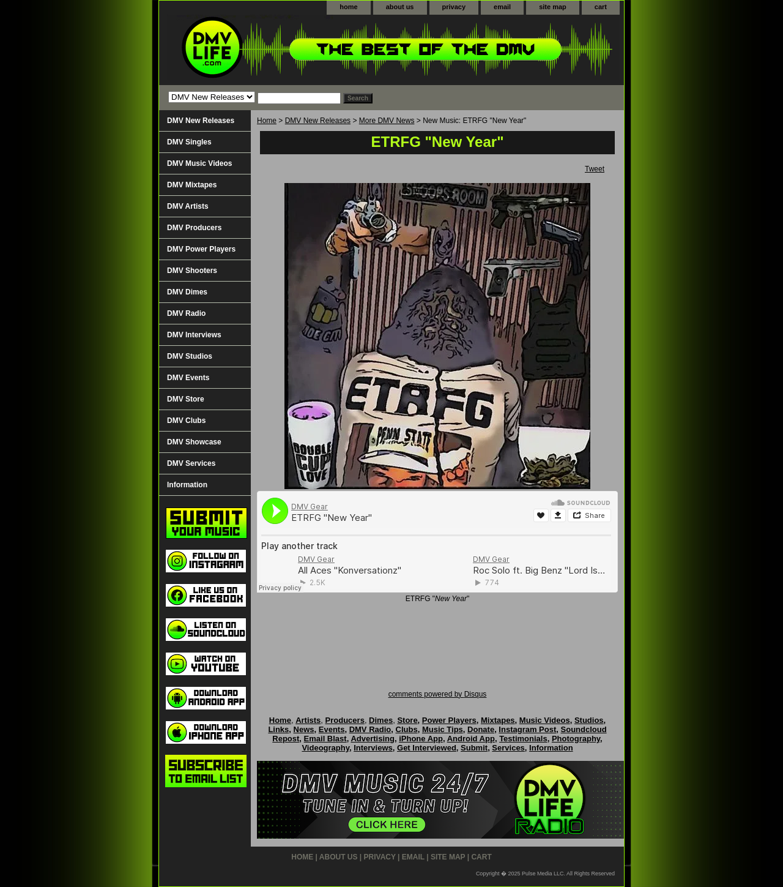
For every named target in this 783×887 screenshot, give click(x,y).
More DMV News (387, 120)
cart (601, 6)
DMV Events (188, 377)
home (348, 6)
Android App (471, 738)
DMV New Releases (318, 120)
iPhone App (421, 738)
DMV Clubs (186, 420)
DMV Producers (194, 227)
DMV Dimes (187, 292)
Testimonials (523, 738)
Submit (474, 747)
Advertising (373, 738)
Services (508, 747)
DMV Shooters (192, 270)
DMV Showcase (194, 442)
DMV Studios (189, 356)
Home (266, 120)
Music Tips (442, 729)
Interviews (373, 747)
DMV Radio (186, 313)
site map (552, 6)
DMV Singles (189, 142)
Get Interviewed (426, 747)
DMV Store (185, 399)
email (502, 6)
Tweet (594, 169)
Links (278, 729)
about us (400, 6)
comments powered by (437, 694)
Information (187, 485)
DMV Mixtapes (192, 185)
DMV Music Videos (199, 163)
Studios (589, 720)
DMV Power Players (201, 249)
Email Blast (325, 738)
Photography (576, 738)
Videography (325, 747)
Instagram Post (527, 729)
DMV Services (191, 463)
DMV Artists (188, 206)
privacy (454, 6)
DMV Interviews (194, 335)
